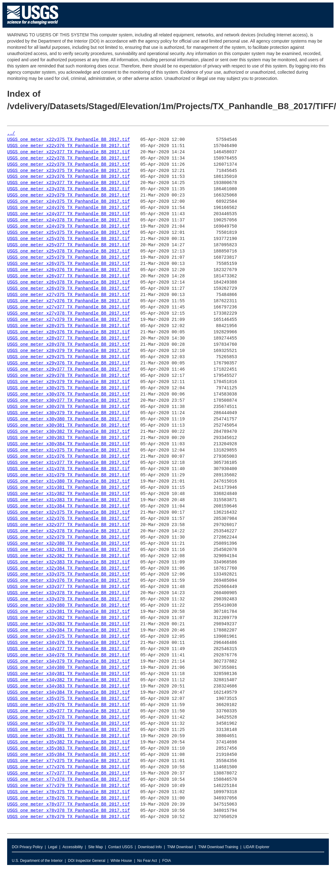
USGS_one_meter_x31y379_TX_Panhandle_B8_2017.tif (68, 475)
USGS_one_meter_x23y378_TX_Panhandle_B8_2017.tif (68, 189)
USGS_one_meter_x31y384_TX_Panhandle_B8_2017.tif (68, 506)
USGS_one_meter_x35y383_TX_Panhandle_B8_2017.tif (68, 749)
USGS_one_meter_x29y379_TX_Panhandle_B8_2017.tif (68, 382)
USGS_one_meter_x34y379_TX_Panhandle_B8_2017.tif (68, 661)
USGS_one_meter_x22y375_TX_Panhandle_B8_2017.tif (68, 140)
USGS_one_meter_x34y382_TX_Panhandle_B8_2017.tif (68, 680)
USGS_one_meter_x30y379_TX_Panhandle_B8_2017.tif (68, 413)
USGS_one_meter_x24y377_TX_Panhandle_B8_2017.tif (68, 214)
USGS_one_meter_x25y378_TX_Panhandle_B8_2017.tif (68, 251)
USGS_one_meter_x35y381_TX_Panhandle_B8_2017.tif (68, 736)
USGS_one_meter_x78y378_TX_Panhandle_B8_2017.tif (68, 811)
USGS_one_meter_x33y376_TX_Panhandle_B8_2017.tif (68, 581)
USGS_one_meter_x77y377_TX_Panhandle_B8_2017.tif (68, 773)
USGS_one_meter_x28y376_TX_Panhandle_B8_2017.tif (68, 332)
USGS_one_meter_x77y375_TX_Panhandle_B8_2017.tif (68, 761)
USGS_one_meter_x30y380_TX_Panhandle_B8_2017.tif (68, 419)
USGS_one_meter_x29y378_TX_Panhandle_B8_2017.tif (68, 376)
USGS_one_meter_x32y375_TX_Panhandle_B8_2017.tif (68, 513)
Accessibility (72, 847)
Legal (52, 847)
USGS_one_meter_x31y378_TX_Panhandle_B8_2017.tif (68, 469)
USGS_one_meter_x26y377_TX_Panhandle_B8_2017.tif (68, 276)
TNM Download (180, 847)
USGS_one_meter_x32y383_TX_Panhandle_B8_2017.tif (68, 562)
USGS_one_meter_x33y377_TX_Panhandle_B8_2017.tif (68, 587)
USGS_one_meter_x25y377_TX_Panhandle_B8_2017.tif (68, 245)
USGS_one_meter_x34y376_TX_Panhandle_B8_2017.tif (68, 643)
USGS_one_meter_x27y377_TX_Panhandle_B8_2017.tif (68, 307)
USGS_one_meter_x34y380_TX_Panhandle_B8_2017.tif (68, 668)
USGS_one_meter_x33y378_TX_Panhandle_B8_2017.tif (68, 593)
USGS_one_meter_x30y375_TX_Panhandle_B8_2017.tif (68, 388)
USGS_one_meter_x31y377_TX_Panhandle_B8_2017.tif (68, 463)
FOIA (166, 860)
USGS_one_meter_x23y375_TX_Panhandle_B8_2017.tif (68, 171)
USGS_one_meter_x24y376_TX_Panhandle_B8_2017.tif (68, 208)
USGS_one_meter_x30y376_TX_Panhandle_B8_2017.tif (68, 394)
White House (121, 860)
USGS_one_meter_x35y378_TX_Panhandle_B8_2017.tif (68, 717)
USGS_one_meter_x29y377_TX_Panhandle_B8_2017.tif (68, 369)
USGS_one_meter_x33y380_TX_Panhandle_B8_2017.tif (68, 605)
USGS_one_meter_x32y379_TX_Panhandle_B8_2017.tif (68, 537)
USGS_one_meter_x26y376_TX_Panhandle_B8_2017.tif (68, 270)
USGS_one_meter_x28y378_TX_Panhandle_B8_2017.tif (68, 345)
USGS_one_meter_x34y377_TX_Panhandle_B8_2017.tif (68, 649)
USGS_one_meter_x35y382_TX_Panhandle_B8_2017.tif (68, 742)
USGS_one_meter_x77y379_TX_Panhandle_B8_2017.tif (68, 786)
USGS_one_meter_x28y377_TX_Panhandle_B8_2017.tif (68, 338)
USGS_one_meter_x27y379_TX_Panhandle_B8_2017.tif (68, 320)
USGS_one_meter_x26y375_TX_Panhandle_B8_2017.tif (68, 264)
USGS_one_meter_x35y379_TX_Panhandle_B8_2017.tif (68, 724)
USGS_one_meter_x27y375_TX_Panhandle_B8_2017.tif (68, 295)
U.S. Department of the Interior (37, 860)
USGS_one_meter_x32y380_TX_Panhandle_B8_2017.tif (68, 544)
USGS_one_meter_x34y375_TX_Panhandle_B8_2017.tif (68, 637)
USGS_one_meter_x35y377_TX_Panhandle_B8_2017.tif (68, 711)
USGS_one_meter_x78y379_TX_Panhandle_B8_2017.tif (68, 817)
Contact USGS (120, 847)
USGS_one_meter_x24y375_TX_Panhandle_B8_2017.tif (68, 202)
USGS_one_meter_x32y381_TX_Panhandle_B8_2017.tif (68, 550)
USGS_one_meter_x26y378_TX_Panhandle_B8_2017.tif (68, 282)
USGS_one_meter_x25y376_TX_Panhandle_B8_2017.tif (68, 239)
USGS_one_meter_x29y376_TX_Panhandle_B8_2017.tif (68, 363)
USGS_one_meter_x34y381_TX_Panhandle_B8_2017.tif (68, 674)
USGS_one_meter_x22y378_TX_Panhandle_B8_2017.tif (68, 158)
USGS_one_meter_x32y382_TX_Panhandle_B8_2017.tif (68, 556)
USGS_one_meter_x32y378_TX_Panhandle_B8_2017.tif (68, 531)
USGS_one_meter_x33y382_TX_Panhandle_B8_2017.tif (68, 618)
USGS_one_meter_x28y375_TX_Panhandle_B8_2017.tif (68, 326)
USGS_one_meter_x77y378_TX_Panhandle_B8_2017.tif (68, 780)
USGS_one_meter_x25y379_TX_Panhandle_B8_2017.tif (68, 258)
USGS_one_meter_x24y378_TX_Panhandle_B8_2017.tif (68, 220)
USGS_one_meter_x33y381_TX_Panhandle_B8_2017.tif (68, 612)
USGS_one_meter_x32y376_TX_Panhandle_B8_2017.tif (68, 519)
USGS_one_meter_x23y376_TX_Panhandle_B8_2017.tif (68, 177)
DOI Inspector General (86, 860)
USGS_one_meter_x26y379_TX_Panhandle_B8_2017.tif (68, 289)
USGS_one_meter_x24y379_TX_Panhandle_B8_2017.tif (68, 226)
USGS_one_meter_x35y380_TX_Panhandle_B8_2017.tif (68, 730)
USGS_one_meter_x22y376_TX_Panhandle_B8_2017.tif (68, 146)
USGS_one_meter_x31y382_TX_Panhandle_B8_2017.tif (68, 494)
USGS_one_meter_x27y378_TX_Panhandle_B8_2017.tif (68, 314)
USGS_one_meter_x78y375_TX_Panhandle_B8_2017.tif (68, 792)
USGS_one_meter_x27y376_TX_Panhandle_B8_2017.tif (68, 301)
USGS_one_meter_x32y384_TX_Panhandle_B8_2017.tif (68, 568)
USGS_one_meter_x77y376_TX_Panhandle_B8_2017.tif (68, 767)
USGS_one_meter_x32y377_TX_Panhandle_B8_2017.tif (68, 525)
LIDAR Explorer (256, 847)
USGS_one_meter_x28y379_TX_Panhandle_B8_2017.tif (68, 351)
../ (11, 133)
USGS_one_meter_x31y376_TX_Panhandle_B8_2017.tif (68, 457)
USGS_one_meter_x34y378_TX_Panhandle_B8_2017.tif (68, 655)
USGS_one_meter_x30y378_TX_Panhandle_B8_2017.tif (68, 407)
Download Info (150, 847)
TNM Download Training (218, 847)
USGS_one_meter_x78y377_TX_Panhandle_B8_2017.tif (68, 804)
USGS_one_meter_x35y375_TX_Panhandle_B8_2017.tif (68, 699)
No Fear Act (147, 860)
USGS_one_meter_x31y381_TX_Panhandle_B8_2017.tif (68, 488)
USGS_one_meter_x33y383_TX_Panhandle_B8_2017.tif (68, 624)
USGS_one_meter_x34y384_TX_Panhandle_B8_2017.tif (68, 693)
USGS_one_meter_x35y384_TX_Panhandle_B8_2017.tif (68, 755)
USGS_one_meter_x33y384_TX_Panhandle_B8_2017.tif (68, 630)
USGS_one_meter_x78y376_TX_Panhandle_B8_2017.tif (68, 798)
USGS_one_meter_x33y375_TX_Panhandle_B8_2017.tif (68, 574)
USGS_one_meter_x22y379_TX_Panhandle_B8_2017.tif (68, 165)
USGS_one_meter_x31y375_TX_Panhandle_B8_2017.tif (68, 450)
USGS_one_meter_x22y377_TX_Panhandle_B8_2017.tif (68, 152)
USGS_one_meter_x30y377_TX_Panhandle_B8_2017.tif (68, 401)
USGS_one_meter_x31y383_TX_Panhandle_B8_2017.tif (68, 500)
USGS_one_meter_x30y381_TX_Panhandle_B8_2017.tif (68, 425)
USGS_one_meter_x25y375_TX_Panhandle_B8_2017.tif (68, 233)
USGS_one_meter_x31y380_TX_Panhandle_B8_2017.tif (68, 481)
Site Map (95, 847)
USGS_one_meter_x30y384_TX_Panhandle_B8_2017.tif (68, 444)
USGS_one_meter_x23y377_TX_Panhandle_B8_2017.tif (68, 183)
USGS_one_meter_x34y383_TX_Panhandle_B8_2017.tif (68, 686)
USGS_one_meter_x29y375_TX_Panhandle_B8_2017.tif (68, 357)
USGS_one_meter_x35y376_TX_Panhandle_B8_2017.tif (68, 705)
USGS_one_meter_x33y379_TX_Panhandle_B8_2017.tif (68, 599)
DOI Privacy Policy (27, 847)
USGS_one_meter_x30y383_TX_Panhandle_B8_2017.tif (68, 438)
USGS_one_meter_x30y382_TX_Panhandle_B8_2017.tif (68, 432)
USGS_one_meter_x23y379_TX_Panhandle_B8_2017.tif (68, 195)
